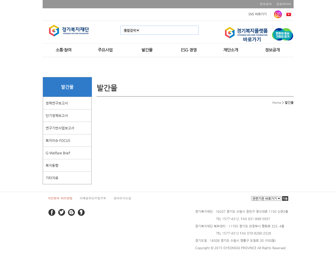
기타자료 (52, 178)
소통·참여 (63, 49)
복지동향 (52, 165)
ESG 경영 (189, 49)
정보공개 (266, 4)
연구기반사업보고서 (60, 128)
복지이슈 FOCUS (58, 140)
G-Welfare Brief (58, 153)
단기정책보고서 (57, 115)
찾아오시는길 (122, 198)
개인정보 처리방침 (60, 198)
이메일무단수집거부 (93, 198)
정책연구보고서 (57, 103)
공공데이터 (283, 4)
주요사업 (105, 49)
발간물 (146, 49)
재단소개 (230, 49)
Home (276, 102)
